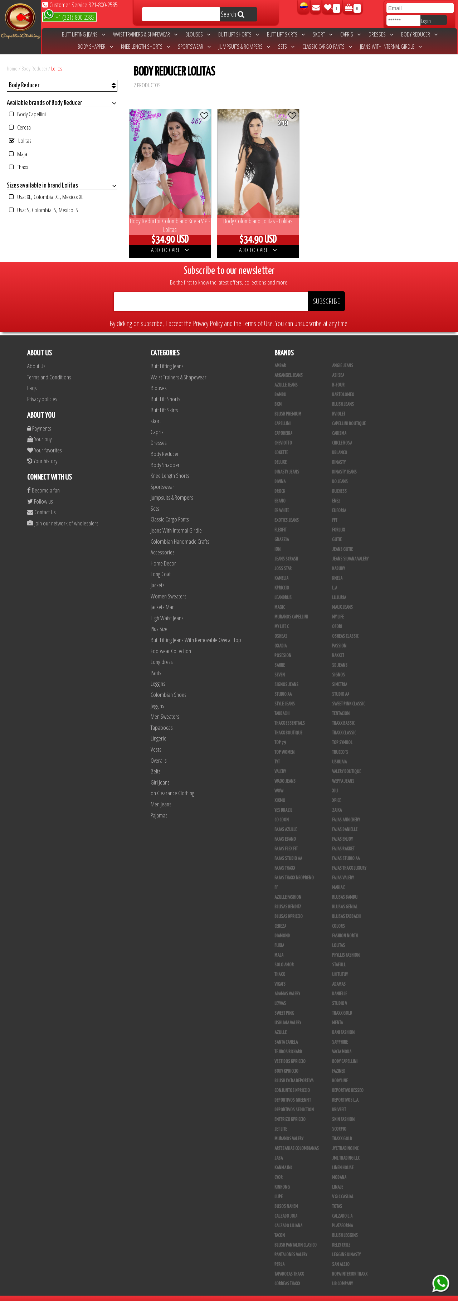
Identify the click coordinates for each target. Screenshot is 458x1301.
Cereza (20, 127)
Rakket (338, 646)
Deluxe (280, 453)
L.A (334, 579)
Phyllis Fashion (346, 946)
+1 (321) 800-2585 (69, 16)
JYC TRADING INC (345, 1139)
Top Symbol (342, 733)
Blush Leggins (345, 1226)
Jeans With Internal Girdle (391, 46)
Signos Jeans (286, 675)
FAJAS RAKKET (343, 840)
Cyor (278, 1168)
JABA (278, 1149)
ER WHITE (281, 501)
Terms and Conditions (49, 368)
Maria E (338, 878)
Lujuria (339, 588)
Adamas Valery (287, 984)
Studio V (339, 994)
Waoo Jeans (285, 772)
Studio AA (340, 685)
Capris (350, 34)
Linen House (343, 1158)
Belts (156, 762)
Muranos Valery (288, 1129)
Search (232, 14)
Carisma (339, 424)
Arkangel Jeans (288, 366)
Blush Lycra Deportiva (293, 1071)
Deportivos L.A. (345, 1091)
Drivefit (339, 1100)
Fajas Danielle (344, 820)
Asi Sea (338, 366)
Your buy (39, 430)
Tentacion (341, 704)
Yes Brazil (283, 801)
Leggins (158, 674)
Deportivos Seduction (294, 1100)
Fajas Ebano (285, 830)
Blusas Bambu (344, 888)
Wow (278, 782)
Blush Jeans (343, 395)
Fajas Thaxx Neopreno (294, 869)
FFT (334, 511)
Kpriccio (281, 579)
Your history (42, 452)
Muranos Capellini (291, 608)
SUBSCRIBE (326, 292)
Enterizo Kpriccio (290, 1110)
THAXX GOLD (342, 1004)
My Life (338, 608)
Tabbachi (281, 704)
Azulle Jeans (286, 376)
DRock (279, 482)
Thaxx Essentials (289, 714)
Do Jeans (340, 472)
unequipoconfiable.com (277, 1293)
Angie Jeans (342, 356)
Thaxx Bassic (343, 714)
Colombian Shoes (168, 685)
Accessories (163, 543)
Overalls (159, 751)
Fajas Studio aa (346, 849)
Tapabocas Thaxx (289, 1265)
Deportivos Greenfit (292, 1091)
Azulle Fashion (287, 888)
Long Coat (161, 565)
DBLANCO (339, 443)
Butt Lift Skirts (286, 34)
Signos (338, 666)
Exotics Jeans (286, 511)
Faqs (32, 379)
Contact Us (41, 503)
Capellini (282, 414)
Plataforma (342, 1216)
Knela (337, 569)
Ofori (337, 617)
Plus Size (159, 620)
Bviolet (338, 405)
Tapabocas (162, 718)
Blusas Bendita (287, 897)
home (12, 68)
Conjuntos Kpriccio (292, 1081)
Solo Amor (284, 955)
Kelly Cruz (341, 1236)
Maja (18, 154)
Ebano (280, 492)
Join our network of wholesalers (62, 514)
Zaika (337, 801)
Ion (277, 540)
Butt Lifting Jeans (83, 34)
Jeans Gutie (342, 540)
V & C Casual (343, 1187)
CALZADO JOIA (285, 1207)
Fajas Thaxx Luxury (349, 859)
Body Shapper (95, 46)
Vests (156, 740)
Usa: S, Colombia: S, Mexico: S (43, 210)
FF (276, 878)
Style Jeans (284, 695)
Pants (156, 664)
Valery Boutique (346, 762)
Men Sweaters (165, 707)
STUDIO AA (283, 685)
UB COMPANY (342, 1274)
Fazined (338, 1062)
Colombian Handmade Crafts (180, 532)
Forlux (338, 521)
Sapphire (340, 1033)
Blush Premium (287, 405)
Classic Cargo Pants (327, 46)
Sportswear (194, 46)
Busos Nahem (286, 1197)
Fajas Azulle (285, 820)
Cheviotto (283, 434)
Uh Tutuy (340, 965)
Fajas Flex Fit (286, 840)
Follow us (40, 492)
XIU (335, 782)
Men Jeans (161, 795)
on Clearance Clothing (172, 784)
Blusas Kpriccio (288, 907)
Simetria (339, 675)
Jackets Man (163, 598)
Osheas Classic (345, 627)
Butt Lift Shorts (238, 34)
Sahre (279, 656)
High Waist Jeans (167, 609)
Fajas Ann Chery (346, 811)
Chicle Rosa (342, 434)
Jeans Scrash (286, 550)
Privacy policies (42, 390)
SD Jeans (339, 656)
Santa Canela (286, 1033)
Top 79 (280, 733)
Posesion (282, 646)
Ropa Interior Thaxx (349, 1265)
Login (426, 20)
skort (322, 34)
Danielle (339, 984)
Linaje (337, 1178)
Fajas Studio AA (288, 849)
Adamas (339, 975)
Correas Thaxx (287, 1274)
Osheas (280, 627)
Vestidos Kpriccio (290, 1052)
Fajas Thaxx (284, 859)
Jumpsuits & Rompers (244, 46)
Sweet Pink (284, 1004)
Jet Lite (280, 1120)
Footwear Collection (171, 641)
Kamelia (281, 569)
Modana (339, 1168)
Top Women (284, 743)
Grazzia (281, 530)
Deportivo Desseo (348, 1081)
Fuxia (279, 936)
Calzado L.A (342, 1207)
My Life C (281, 617)
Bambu (280, 385)
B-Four (338, 376)
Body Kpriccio (286, 1062)
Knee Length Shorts (145, 46)
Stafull (339, 955)
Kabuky (338, 559)
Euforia (339, 501)
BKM (278, 395)
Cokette (281, 443)
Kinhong (282, 1178)
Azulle (280, 1023)
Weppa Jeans (343, 772)
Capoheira (283, 424)
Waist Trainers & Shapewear (145, 34)
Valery (280, 762)
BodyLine (340, 1071)
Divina (280, 472)
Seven (279, 666)
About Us (36, 357)
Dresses (381, 34)
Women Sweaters (168, 587)
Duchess (339, 482)
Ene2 (336, 492)
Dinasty (339, 453)
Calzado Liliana (288, 1216)
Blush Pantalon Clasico (295, 1236)
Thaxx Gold (342, 1129)
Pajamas (159, 806)
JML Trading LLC (346, 1149)
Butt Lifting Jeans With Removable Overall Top (196, 631)
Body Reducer (419, 34)
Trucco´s (340, 743)
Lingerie (158, 729)
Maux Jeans (342, 598)
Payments (39, 419)
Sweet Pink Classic (348, 695)
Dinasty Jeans (286, 463)
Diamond (282, 926)
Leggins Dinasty (346, 1245)
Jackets (158, 576)
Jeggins (157, 696)
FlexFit (280, 521)
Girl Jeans (160, 773)
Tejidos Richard (288, 1042)
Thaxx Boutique (288, 724)
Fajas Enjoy (342, 830)
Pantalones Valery (290, 1245)
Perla (279, 1255)
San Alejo (341, 1255)
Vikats (280, 975)
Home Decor (163, 554)
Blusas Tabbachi (346, 907)
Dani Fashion (343, 1023)
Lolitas (56, 68)
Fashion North (345, 926)
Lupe (278, 1187)
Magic (279, 598)
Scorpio (339, 1120)
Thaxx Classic (344, 724)
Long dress (162, 653)
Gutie (337, 530)
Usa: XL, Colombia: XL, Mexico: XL (46, 197)
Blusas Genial (344, 897)
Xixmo (279, 791)
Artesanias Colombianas (296, 1139)
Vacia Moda (341, 1042)
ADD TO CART (166, 241)
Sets (286, 46)
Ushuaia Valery (287, 1013)
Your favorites (44, 441)
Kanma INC (283, 1158)
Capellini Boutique (349, 414)
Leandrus (283, 588)
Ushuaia (339, 753)
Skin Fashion (343, 1110)
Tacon (279, 1226)
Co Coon (281, 811)
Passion (339, 637)
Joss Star (283, 559)
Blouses (197, 34)
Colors (338, 917)
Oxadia (280, 637)
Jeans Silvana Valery (350, 550)
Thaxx (18, 167)
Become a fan (43, 481)
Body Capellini (27, 114)
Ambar (280, 356)
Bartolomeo (343, 385)
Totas (337, 1197)
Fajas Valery (343, 869)
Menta (337, 1013)
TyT (277, 753)
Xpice (336, 791)
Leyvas (280, 994)
